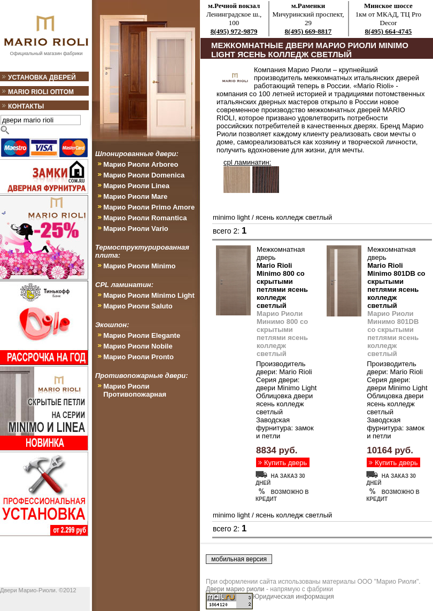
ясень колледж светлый (294, 217)
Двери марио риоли (235, 589)
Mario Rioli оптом (41, 92)
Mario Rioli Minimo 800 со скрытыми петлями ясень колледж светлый (282, 285)
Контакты (26, 106)
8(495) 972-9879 (234, 31)
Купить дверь (285, 463)
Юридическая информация (293, 596)
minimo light (231, 217)
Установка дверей (42, 77)
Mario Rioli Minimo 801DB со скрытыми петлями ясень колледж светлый (396, 285)
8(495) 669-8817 (308, 31)
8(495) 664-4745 (388, 31)
